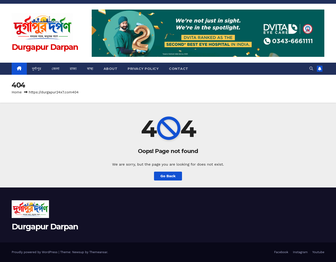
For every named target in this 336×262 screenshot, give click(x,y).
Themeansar (98, 252)
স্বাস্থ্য (90, 69)
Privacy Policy (143, 69)
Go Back (168, 176)
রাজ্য (73, 69)
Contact (178, 69)
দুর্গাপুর (36, 69)
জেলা (56, 69)
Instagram (300, 252)
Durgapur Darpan (45, 47)
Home (17, 92)
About (111, 69)
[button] (311, 68)
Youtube (318, 252)
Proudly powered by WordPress (35, 252)
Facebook (281, 252)
